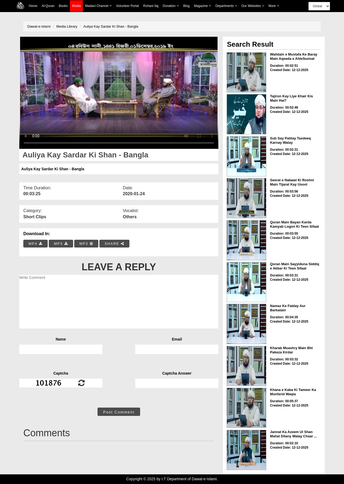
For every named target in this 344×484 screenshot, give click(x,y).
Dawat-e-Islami (39, 26)
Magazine (202, 6)
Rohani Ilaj (151, 6)
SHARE (114, 244)
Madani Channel (98, 6)
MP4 (36, 244)
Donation (171, 6)
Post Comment (118, 412)
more (273, 6)
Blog (186, 6)
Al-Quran (48, 6)
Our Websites (252, 6)
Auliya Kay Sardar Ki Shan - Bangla (110, 26)
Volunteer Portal (127, 6)
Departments (226, 6)
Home (33, 6)
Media (76, 6)
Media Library (66, 26)
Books (63, 6)
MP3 (61, 244)
